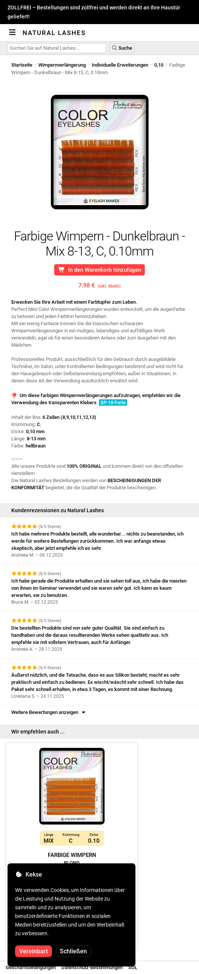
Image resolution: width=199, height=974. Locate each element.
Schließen (73, 951)
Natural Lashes (54, 33)
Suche (121, 48)
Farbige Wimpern (72, 863)
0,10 (158, 65)
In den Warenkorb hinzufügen (99, 269)
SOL (132, 967)
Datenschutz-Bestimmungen (92, 967)
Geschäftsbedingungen (31, 967)
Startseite (21, 65)
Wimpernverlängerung (62, 65)
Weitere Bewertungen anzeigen (49, 712)
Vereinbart (33, 951)
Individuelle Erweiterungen (120, 65)
